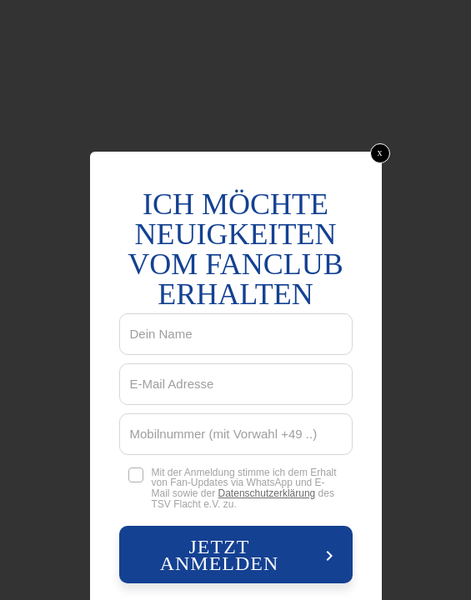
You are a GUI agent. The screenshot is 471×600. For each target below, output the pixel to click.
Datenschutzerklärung (267, 493)
